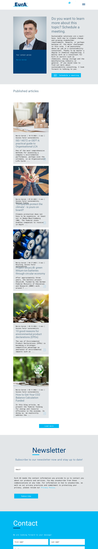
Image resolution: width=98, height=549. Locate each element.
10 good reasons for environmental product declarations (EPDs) (65, 207)
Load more (49, 299)
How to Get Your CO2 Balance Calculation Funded (28, 270)
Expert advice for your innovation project (29, 528)
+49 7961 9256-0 (47, 519)
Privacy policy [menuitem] (18, 516)
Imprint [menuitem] (15, 514)
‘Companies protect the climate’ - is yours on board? (65, 143)
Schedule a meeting (69, 75)
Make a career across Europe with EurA (62, 533)
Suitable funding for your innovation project (30, 533)
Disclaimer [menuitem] (16, 511)
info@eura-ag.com (47, 516)
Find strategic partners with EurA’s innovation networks (34, 530)
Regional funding (58, 139)
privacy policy (25, 469)
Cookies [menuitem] (15, 519)
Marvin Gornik (21, 136)
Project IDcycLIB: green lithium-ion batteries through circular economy (30, 207)
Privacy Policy (48, 360)
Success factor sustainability (27, 138)
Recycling (19, 201)
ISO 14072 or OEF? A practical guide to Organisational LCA (27, 143)
